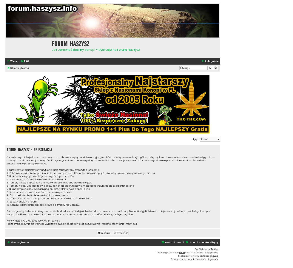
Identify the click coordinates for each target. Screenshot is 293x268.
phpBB (182, 252)
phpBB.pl (214, 256)
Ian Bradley (212, 249)
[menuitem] (25, 61)
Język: (195, 139)
